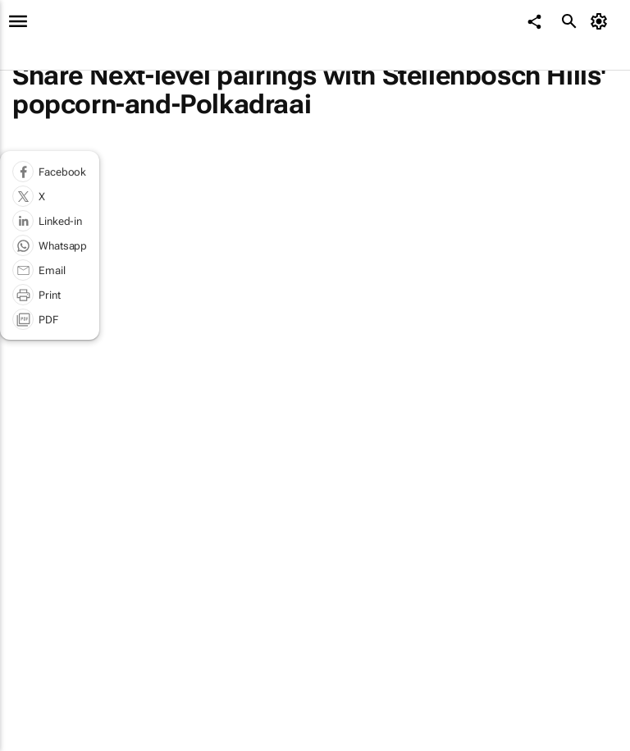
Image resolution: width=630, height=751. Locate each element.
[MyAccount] (601, 21)
